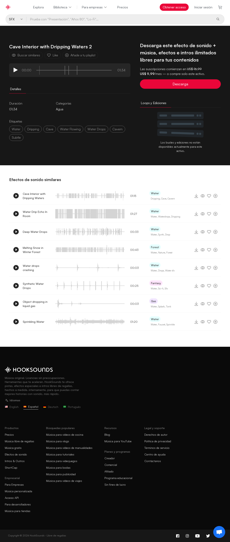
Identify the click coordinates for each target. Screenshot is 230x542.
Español (30, 406)
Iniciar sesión (203, 7)
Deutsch (50, 406)
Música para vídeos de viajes (64, 480)
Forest (155, 247)
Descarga (180, 84)
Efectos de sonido (16, 454)
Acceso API (12, 497)
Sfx (166, 288)
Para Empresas (14, 484)
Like (52, 55)
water (16, 129)
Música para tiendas (17, 511)
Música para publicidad (61, 474)
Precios (122, 7)
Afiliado (109, 471)
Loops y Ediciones (153, 103)
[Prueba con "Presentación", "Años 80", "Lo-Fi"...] (119, 19)
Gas (153, 301)
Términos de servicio (157, 447)
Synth (161, 234)
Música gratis (13, 447)
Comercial (110, 464)
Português (72, 406)
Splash (161, 306)
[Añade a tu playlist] (215, 196)
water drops (96, 129)
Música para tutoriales (60, 454)
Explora (38, 7)
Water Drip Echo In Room (35, 214)
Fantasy (156, 283)
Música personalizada (18, 491)
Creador (109, 458)
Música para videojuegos (61, 461)
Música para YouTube (118, 441)
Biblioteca (62, 7)
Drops (161, 270)
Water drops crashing (31, 268)
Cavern (171, 198)
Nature (161, 252)
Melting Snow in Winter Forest (33, 250)
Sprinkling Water (33, 321)
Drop (167, 234)
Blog (107, 434)
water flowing (70, 129)
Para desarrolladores (18, 504)
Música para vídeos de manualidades (69, 447)
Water (155, 193)
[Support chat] (219, 532)
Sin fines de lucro (115, 484)
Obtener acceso (174, 7)
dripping (33, 129)
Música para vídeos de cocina (64, 434)
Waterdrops (164, 216)
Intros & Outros (15, 461)
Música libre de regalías (19, 441)
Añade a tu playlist (80, 55)
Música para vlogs (57, 441)
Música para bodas (58, 467)
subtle (16, 137)
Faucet (161, 324)
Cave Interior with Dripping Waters (34, 196)
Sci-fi (161, 288)
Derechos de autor (156, 434)
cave (49, 129)
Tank (168, 306)
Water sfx (169, 270)
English (12, 406)
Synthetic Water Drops (33, 286)
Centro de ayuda (155, 454)
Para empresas (94, 7)
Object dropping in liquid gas (35, 304)
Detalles (15, 89)
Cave (163, 198)
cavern (117, 129)
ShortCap (11, 467)
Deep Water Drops (35, 231)
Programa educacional (118, 478)
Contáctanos (152, 461)
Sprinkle (170, 324)
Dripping (155, 198)
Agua (59, 109)
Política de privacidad (157, 441)
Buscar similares (26, 55)
